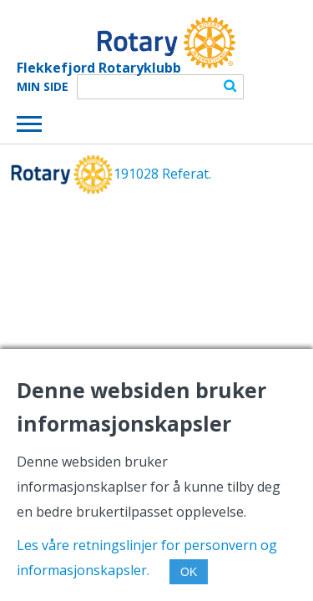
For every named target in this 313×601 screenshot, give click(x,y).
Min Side (42, 87)
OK (188, 571)
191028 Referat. (162, 173)
